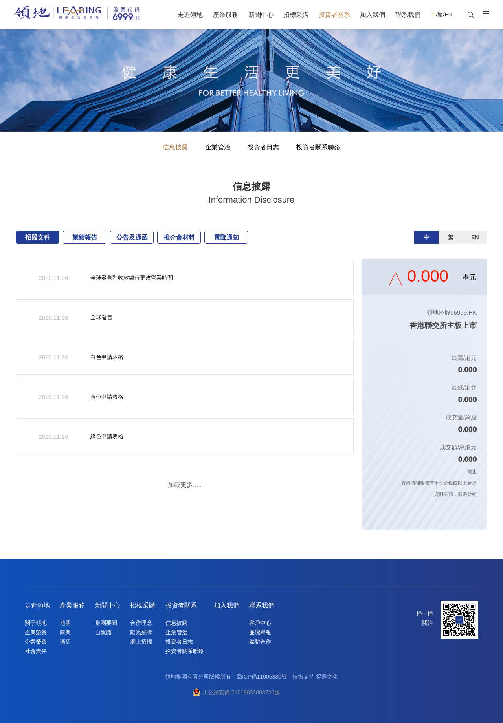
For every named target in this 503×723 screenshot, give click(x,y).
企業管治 (217, 147)
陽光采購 (141, 632)
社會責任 (36, 651)
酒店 (65, 642)
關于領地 (36, 623)
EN (448, 14)
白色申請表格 (106, 357)
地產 (65, 623)
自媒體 (103, 632)
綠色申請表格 (106, 436)
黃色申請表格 (106, 397)
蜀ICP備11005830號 (262, 677)
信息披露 (175, 147)
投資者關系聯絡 (318, 147)
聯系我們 (261, 605)
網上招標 (141, 642)
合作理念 (141, 623)
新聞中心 (107, 605)
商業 (65, 632)
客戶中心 (260, 623)
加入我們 (226, 605)
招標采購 (142, 605)
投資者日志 (263, 147)
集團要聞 (106, 623)
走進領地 (37, 605)
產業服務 (72, 605)
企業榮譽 (36, 632)
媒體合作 (260, 642)
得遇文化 (327, 677)
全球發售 (101, 317)
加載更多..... (185, 484)
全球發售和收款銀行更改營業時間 (131, 278)
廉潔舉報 (260, 632)
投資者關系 (181, 605)
